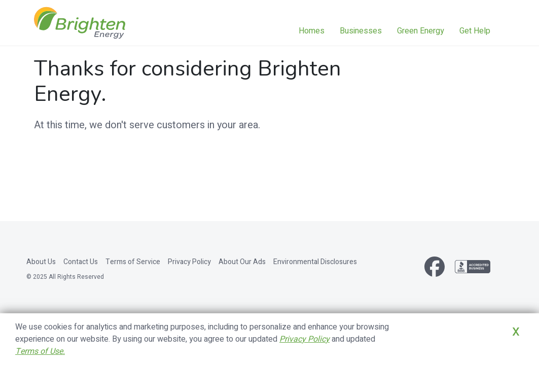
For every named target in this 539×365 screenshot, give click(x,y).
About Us (41, 262)
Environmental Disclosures (315, 262)
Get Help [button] (474, 31)
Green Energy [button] (420, 31)
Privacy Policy (189, 262)
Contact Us (80, 262)
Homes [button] (312, 31)
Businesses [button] (361, 31)
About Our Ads (242, 262)
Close (502, 346)
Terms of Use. (40, 351)
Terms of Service (132, 262)
